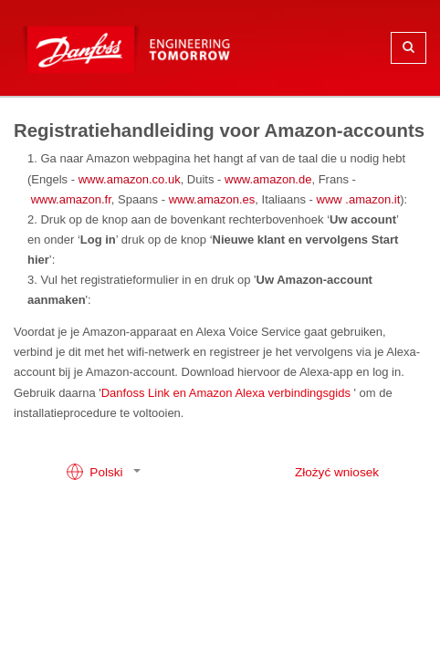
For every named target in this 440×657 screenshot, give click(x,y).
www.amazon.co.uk (130, 179)
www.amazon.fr (71, 199)
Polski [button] (96, 472)
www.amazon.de (268, 179)
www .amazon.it (359, 199)
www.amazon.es (212, 199)
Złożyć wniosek (337, 472)
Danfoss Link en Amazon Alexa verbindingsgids (226, 393)
